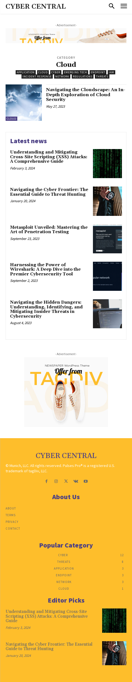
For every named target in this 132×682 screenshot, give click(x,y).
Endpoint (98, 72)
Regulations (82, 76)
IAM (111, 72)
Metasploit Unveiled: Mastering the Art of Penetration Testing (49, 230)
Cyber (55, 72)
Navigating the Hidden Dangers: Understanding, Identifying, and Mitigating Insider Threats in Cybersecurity (46, 309)
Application (26, 72)
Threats (102, 76)
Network (62, 76)
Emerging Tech (75, 72)
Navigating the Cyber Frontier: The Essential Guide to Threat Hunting (49, 192)
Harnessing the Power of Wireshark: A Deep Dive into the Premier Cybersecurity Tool (45, 269)
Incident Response (37, 76)
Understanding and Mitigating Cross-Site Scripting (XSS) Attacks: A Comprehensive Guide (48, 157)
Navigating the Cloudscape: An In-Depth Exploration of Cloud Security (85, 94)
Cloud (43, 72)
